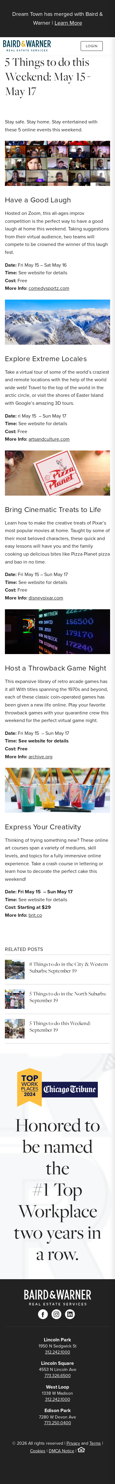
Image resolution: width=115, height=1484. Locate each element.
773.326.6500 (57, 1375)
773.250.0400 (57, 1423)
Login (92, 46)
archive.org (40, 756)
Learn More (68, 23)
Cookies (37, 1451)
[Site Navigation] (107, 9)
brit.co (35, 915)
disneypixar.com (46, 597)
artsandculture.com (49, 439)
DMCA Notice (61, 1451)
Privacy (73, 1443)
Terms (95, 1443)
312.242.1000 (57, 1352)
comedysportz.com (49, 288)
